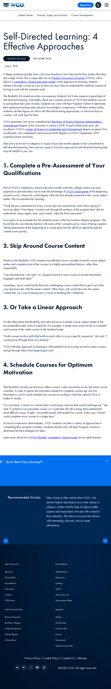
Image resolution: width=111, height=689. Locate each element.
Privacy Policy (32, 658)
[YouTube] (37, 668)
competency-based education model (34, 82)
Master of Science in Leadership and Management (53, 129)
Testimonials (61, 640)
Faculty (58, 634)
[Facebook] (24, 668)
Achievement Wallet (64, 600)
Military (59, 617)
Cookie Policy (51, 658)
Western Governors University (68, 78)
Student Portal (61, 571)
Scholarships (10, 640)
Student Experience (13, 628)
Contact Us (68, 658)
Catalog (59, 583)
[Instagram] (30, 668)
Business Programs (13, 617)
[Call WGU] (98, 5)
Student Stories (25, 15)
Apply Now (85, 5)
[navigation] (107, 5)
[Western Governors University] (14, 4)
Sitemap (82, 658)
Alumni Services (62, 594)
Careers (8, 594)
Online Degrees (11, 634)
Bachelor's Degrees (13, 622)
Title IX (58, 589)
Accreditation (10, 583)
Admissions (60, 577)
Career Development (82, 15)
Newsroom (9, 589)
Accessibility (10, 577)
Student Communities (64, 645)
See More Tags (42, 58)
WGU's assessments (77, 191)
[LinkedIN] (18, 668)
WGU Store (10, 600)
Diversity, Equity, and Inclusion (52, 15)
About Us (9, 571)
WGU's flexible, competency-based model (53, 437)
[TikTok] (44, 668)
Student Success (16, 58)
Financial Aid (61, 628)
